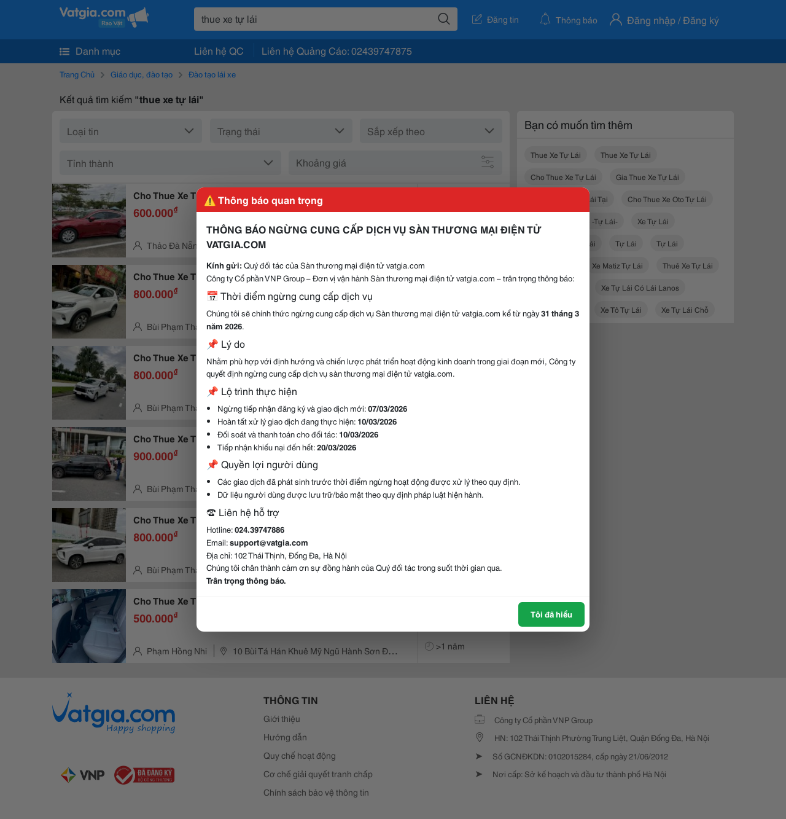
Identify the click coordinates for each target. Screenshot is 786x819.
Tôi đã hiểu (551, 613)
